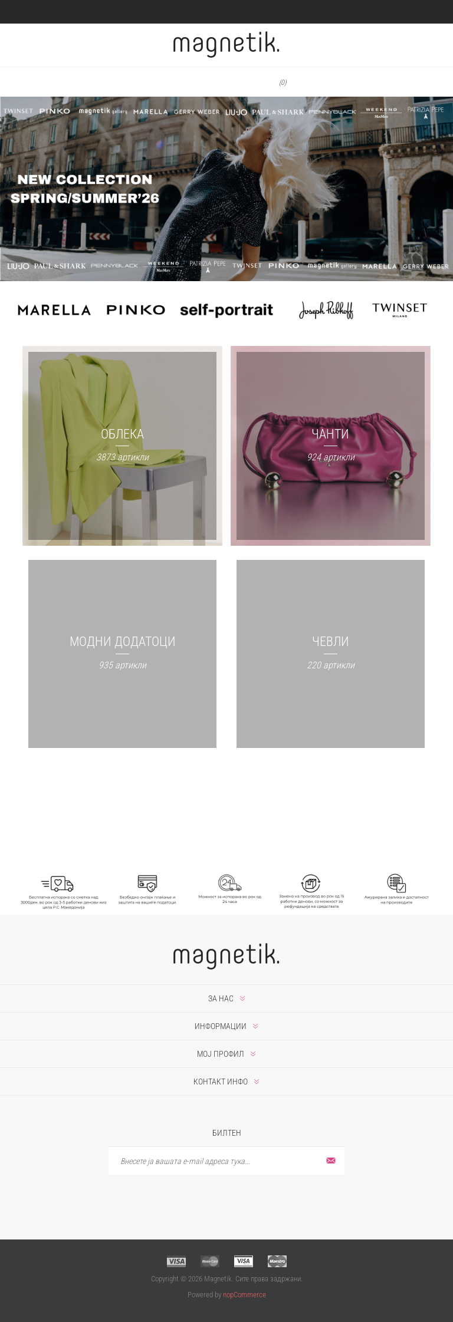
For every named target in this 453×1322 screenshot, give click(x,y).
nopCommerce (244, 1294)
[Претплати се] (226, 1161)
